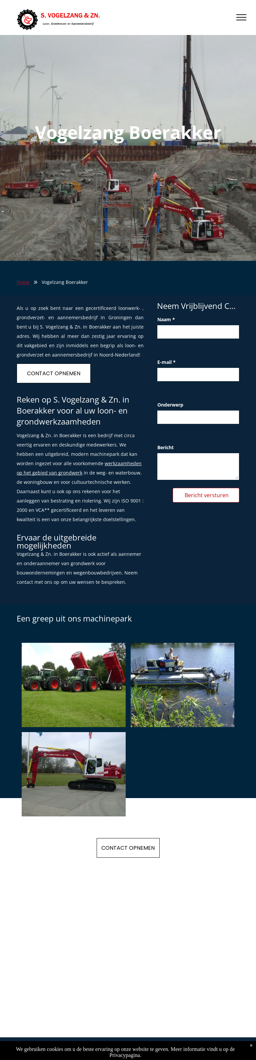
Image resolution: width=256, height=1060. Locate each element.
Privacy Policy (79, 1048)
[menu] (241, 17)
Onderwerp (170, 405)
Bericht (165, 447)
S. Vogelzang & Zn (40, 1048)
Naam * (166, 319)
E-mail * (166, 362)
